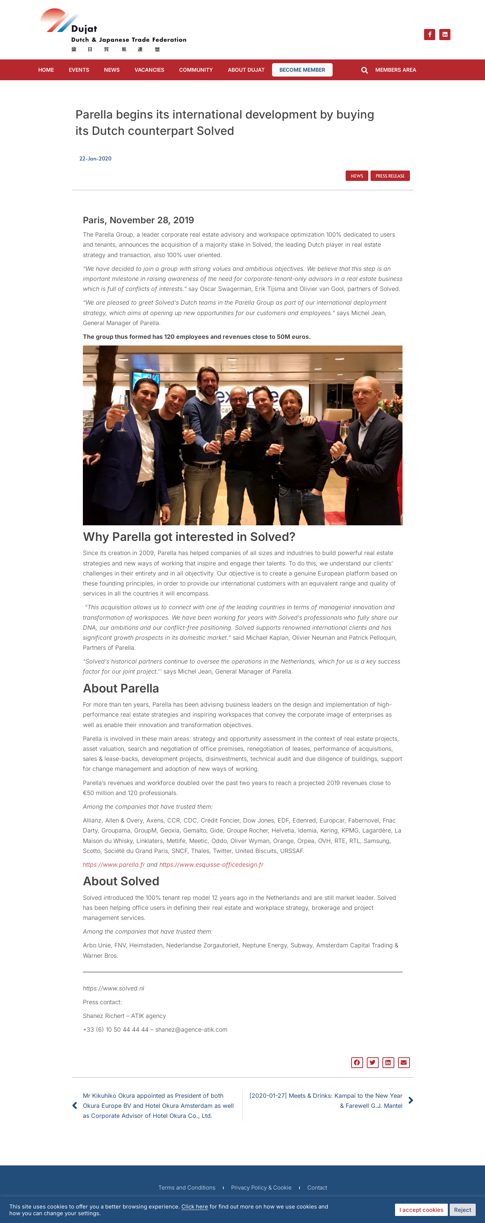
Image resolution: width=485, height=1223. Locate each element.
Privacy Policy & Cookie (261, 1187)
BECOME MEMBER (302, 69)
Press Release (390, 176)
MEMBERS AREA (395, 69)
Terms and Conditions (187, 1187)
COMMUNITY (196, 69)
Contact (317, 1187)
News (357, 176)
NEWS (112, 69)
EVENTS (79, 69)
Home (46, 69)
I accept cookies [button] (421, 1209)
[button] (365, 70)
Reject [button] (462, 1209)
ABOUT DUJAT (246, 69)
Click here (194, 1206)
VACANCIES (149, 69)
